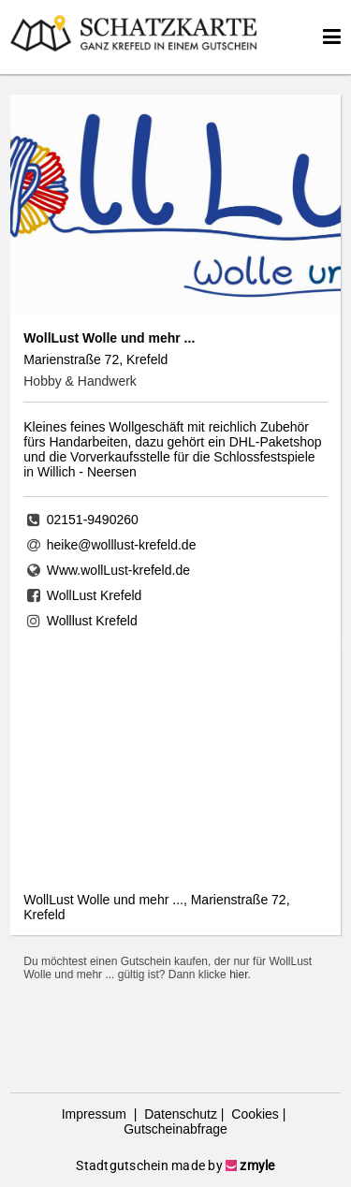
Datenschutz (178, 1113)
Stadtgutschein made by (175, 1165)
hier (238, 974)
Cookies (252, 1113)
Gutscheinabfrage (175, 1128)
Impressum (96, 1113)
